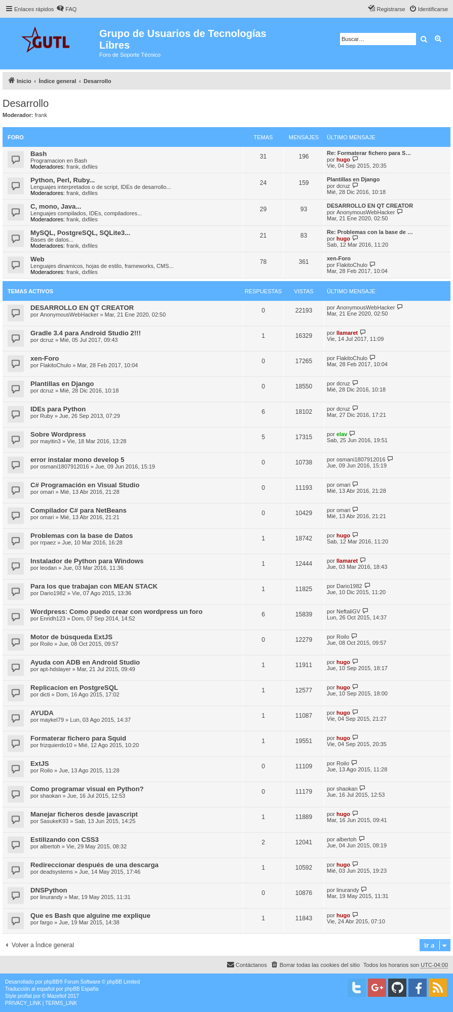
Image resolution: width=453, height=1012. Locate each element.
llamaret (347, 333)
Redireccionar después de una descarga (94, 865)
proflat (25, 996)
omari (47, 492)
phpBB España (81, 989)
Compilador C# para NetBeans (78, 510)
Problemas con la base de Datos (81, 535)
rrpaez (48, 542)
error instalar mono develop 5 (77, 459)
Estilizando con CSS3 (64, 839)
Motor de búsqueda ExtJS (71, 637)
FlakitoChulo (351, 265)
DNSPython (48, 890)
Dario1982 (53, 593)
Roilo (46, 644)
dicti (45, 694)
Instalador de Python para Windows (86, 561)
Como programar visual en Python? (87, 789)
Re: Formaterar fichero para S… (369, 153)
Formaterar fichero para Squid (78, 738)
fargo (46, 922)
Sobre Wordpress (58, 434)
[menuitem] (66, 9)
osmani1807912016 (64, 466)
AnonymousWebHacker (365, 212)
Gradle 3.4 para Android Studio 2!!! (85, 333)
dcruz (343, 186)
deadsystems (56, 872)
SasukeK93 (54, 821)
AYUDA (42, 713)
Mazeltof (56, 996)
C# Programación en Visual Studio (84, 485)
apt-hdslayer (55, 669)
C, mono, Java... (55, 206)
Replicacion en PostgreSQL (74, 687)
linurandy (51, 897)
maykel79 (52, 720)
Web (37, 259)
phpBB (51, 982)
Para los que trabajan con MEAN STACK (94, 586)
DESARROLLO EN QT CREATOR (370, 206)
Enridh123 (52, 618)
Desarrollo (26, 103)
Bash (38, 154)
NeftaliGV (348, 611)
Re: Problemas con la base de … (370, 232)
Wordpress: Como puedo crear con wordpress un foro (116, 611)
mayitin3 (50, 441)
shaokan (50, 796)
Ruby (46, 416)
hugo (343, 160)
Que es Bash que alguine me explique (90, 915)
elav (341, 434)
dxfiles (90, 167)
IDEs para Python (58, 409)
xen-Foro (339, 258)
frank (41, 115)
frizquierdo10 (56, 745)
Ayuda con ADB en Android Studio (85, 662)
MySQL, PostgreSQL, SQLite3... (80, 233)
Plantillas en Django (353, 179)
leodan (48, 568)
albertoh (50, 846)
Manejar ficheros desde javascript (84, 814)
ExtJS (39, 763)
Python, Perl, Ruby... (62, 180)
